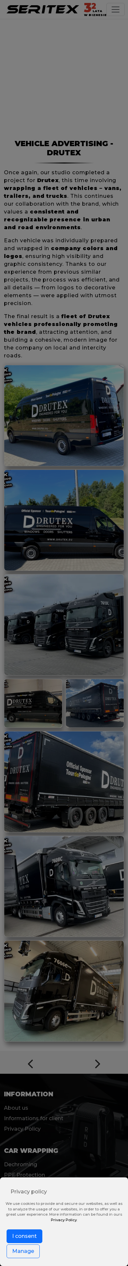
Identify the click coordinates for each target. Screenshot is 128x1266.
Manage (23, 1251)
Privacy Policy (64, 1220)
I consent (24, 1236)
